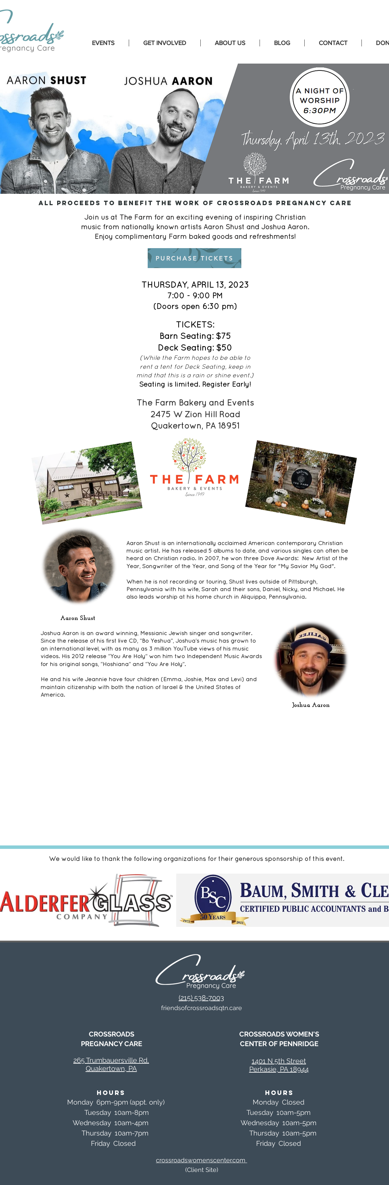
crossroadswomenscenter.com (201, 1160)
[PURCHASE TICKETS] (194, 258)
